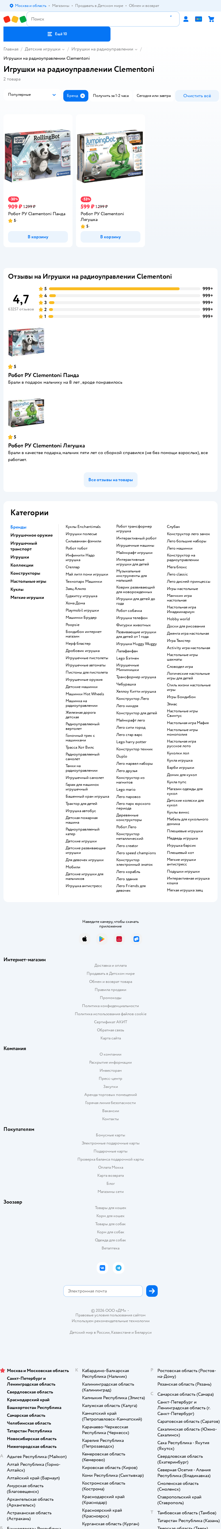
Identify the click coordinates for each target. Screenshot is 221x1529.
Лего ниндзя (127, 706)
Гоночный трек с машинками (80, 738)
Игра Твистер (178, 640)
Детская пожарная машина (82, 820)
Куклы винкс (178, 812)
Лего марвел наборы (134, 763)
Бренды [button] (18, 527)
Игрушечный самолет (85, 777)
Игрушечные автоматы (86, 665)
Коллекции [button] (21, 565)
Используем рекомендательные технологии (111, 1320)
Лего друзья (126, 771)
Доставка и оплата (110, 965)
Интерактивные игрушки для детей (132, 562)
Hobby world (178, 619)
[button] (56, 34)
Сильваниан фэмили (83, 541)
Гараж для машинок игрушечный (82, 787)
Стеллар (73, 567)
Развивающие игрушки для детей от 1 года (136, 634)
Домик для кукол (182, 775)
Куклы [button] (17, 589)
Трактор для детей (81, 803)
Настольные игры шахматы (182, 657)
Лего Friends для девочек (131, 888)
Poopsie (72, 625)
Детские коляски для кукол (185, 802)
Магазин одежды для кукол (185, 791)
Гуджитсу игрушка (81, 596)
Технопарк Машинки (84, 581)
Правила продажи (110, 989)
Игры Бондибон (181, 697)
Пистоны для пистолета (87, 672)
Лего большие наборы (186, 541)
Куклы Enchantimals (83, 526)
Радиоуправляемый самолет (83, 756)
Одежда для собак (110, 1240)
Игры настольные (182, 589)
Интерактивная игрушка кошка (188, 880)
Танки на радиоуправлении (82, 768)
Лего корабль (128, 872)
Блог (110, 1183)
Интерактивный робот (136, 538)
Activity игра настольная (188, 648)
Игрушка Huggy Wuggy (136, 644)
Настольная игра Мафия (188, 723)
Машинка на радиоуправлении (82, 703)
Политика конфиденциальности (110, 1005)
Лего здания (127, 879)
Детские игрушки (42, 49)
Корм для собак (110, 1232)
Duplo (121, 756)
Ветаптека (110, 1248)
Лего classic (177, 574)
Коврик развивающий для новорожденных (135, 589)
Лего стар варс (129, 734)
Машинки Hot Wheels (85, 694)
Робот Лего (126, 827)
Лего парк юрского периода (133, 806)
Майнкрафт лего (130, 720)
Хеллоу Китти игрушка (136, 691)
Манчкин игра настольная (179, 598)
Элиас (172, 704)
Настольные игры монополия (182, 732)
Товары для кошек (110, 1207)
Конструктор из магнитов (130, 780)
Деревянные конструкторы (129, 817)
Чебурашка (126, 684)
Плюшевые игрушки (185, 831)
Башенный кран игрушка (87, 796)
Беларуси (143, 1332)
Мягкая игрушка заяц (185, 890)
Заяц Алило (76, 589)
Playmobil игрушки (82, 610)
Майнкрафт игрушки (134, 552)
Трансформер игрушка (136, 677)
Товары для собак (110, 1223)
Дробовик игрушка (83, 651)
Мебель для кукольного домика (187, 821)
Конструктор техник (134, 749)
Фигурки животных (133, 625)
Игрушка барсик (181, 845)
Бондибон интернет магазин (84, 634)
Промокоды (110, 997)
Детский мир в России (90, 1332)
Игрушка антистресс (84, 886)
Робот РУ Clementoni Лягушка (46, 445)
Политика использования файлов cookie (110, 1013)
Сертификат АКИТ (110, 1022)
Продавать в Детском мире (111, 973)
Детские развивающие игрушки (86, 850)
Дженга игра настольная (188, 633)
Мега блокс (177, 567)
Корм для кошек (110, 1215)
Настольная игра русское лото (181, 743)
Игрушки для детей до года (135, 601)
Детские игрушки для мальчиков (84, 876)
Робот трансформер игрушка (134, 528)
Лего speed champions (136, 853)
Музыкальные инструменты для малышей (131, 576)
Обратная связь (110, 1030)
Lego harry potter (131, 742)
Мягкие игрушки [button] (27, 597)
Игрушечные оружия (84, 679)
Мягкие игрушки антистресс (181, 862)
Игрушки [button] (19, 557)
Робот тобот (76, 548)
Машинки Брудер (81, 617)
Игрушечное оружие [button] (31, 535)
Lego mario (126, 789)
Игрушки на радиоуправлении (102, 49)
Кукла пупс (176, 782)
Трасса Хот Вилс (80, 747)
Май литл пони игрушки (87, 574)
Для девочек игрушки (85, 860)
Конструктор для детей (136, 713)
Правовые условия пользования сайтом (110, 1315)
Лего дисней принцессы (188, 581)
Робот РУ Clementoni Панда (43, 375)
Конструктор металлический (129, 836)
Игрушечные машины (135, 545)
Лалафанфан (127, 651)
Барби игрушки (180, 767)
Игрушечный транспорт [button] (23, 546)
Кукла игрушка (180, 760)
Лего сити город (130, 727)
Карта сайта (110, 1038)
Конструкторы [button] (25, 573)
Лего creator (127, 846)
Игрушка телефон (132, 618)
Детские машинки (82, 687)
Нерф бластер (78, 643)
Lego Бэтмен (127, 658)
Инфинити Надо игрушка (80, 557)
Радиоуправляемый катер (83, 831)
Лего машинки (180, 548)
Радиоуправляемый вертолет (83, 726)
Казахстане (121, 1332)
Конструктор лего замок (188, 534)
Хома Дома (75, 603)
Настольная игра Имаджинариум (181, 609)
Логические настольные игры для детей (188, 676)
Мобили (73, 867)
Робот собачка (129, 610)
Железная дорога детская (81, 714)
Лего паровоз (128, 797)
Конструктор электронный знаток (134, 862)
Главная (10, 49)
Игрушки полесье (81, 534)
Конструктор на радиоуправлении (183, 557)
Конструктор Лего (132, 698)
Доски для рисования (186, 626)
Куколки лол (178, 753)
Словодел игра (180, 666)
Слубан (173, 526)
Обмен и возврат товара (110, 981)
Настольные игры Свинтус (182, 713)
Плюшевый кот (180, 852)
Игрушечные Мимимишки (127, 667)
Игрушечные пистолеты (87, 658)
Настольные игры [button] (28, 581)
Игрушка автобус (81, 811)
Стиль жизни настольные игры (189, 687)
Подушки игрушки (183, 871)
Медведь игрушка (182, 838)
